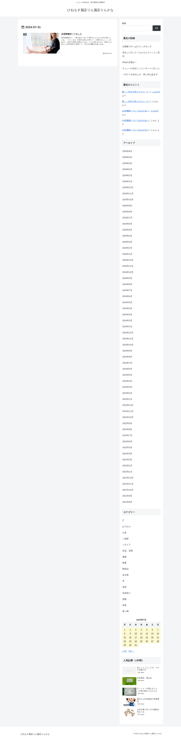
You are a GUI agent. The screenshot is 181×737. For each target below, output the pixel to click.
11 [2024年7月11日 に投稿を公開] (141, 633)
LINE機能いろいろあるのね (134, 111)
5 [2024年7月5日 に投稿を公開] (146, 629)
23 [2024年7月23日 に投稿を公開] (130, 641)
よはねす (156, 92)
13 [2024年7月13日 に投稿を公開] (152, 633)
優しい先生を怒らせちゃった (135, 92)
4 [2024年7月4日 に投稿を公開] (141, 629)
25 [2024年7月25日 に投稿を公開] (141, 641)
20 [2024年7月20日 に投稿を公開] (152, 637)
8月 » (131, 651)
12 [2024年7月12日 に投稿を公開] (147, 633)
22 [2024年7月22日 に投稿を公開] (125, 641)
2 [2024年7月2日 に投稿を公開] (130, 629)
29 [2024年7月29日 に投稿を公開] (125, 645)
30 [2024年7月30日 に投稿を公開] (130, 645)
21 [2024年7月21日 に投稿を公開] (158, 637)
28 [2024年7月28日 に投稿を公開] (158, 641)
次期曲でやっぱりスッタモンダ (136, 46)
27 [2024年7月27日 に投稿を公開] (152, 641)
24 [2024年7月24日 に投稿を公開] (136, 641)
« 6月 (124, 651)
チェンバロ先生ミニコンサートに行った (141, 68)
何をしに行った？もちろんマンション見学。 (141, 54)
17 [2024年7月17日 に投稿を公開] (136, 637)
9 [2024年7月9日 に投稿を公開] (130, 633)
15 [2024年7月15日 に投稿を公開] (125, 637)
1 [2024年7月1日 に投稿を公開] (124, 629)
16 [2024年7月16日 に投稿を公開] (130, 637)
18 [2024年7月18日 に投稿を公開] (141, 637)
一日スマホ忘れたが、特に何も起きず (140, 74)
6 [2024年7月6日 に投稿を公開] (152, 629)
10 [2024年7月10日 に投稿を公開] (136, 633)
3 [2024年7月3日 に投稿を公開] (135, 629)
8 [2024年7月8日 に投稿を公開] (124, 633)
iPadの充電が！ (129, 62)
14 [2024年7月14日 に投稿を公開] (158, 633)
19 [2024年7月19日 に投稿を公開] (147, 637)
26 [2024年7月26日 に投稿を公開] (147, 641)
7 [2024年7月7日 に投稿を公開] (157, 629)
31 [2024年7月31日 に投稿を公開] (136, 645)
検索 (124, 23)
